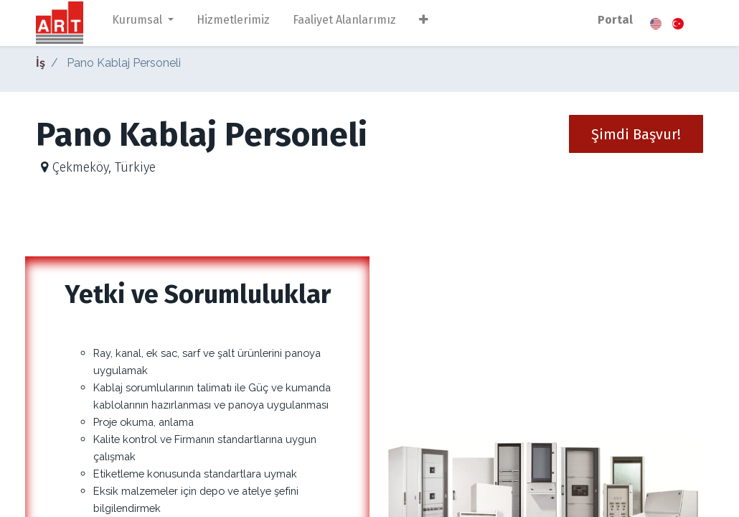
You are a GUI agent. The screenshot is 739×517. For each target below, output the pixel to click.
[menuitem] (233, 23)
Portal (615, 20)
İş (40, 63)
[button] (423, 23)
